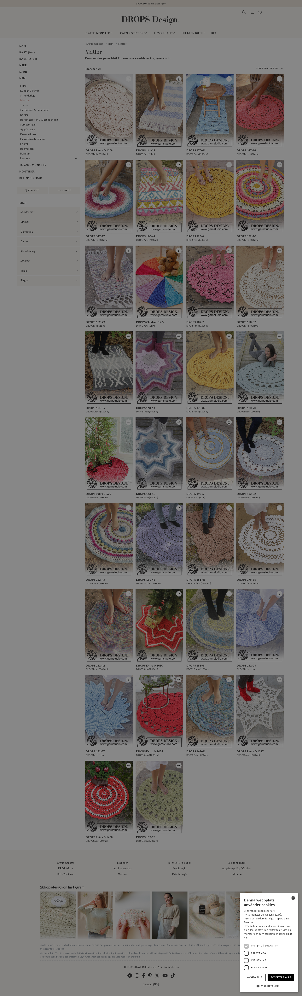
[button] (269, 986)
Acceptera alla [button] (281, 977)
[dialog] (269, 942)
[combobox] (293, 898)
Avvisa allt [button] (255, 977)
